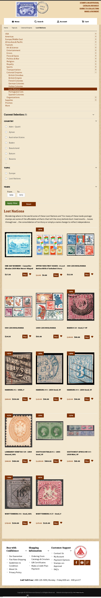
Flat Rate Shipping (17, 559)
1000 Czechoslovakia (46, 328)
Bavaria (12, 159)
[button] (30, 274)
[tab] (50, 159)
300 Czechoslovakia (76, 266)
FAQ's (56, 569)
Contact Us (59, 553)
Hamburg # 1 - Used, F (14, 390)
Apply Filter (12, 203)
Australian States (17, 137)
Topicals (14, 28)
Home (6, 28)
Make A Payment (91, 11)
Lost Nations (15, 178)
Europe (12, 173)
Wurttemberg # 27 (48, 514)
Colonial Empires (26, 28)
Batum (12, 153)
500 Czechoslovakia (14, 328)
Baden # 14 (77, 328)
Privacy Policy (15, 572)
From (9, 191)
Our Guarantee (15, 556)
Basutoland (14, 148)
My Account (59, 556)
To (18, 191)
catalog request (91, 5)
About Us (13, 569)
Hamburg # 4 (48, 390)
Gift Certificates (38, 562)
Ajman (12, 132)
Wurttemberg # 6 (18, 514)
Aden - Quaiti (15, 126)
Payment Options (62, 560)
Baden (12, 142)
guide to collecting (89, 8)
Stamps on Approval (89, 2)
